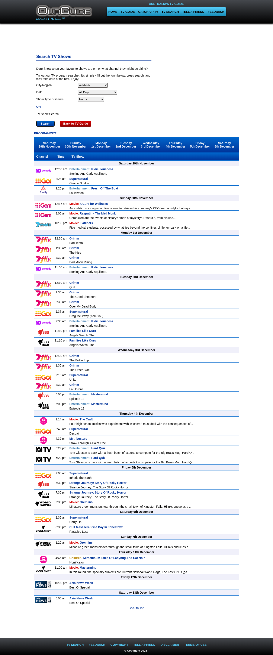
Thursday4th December (175, 144)
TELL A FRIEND (193, 11)
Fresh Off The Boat (93, 188)
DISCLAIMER (170, 644)
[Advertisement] (136, 37)
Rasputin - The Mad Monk (92, 213)
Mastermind (88, 394)
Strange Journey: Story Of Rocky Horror (97, 483)
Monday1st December (101, 144)
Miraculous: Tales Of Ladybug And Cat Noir (107, 558)
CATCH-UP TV (148, 11)
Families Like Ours (82, 331)
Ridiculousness (91, 169)
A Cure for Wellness (88, 204)
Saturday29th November (49, 144)
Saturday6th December (224, 144)
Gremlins (81, 502)
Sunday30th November (76, 144)
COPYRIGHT (119, 644)
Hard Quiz (87, 448)
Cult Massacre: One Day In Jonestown (96, 527)
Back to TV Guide (75, 123)
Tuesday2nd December (126, 144)
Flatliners (81, 223)
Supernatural (78, 178)
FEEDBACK (216, 11)
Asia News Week (81, 583)
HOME (112, 11)
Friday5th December (200, 144)
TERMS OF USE (195, 644)
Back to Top (136, 608)
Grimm (74, 238)
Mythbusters (78, 438)
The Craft (81, 419)
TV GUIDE (128, 11)
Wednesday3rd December (151, 144)
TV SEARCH (170, 11)
